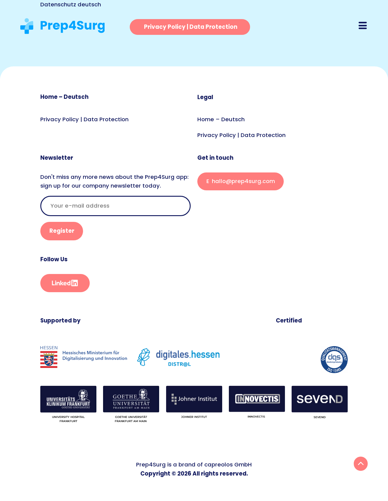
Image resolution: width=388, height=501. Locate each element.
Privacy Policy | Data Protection (84, 119)
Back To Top (361, 464)
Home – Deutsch (64, 97)
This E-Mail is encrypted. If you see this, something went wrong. (240, 181)
